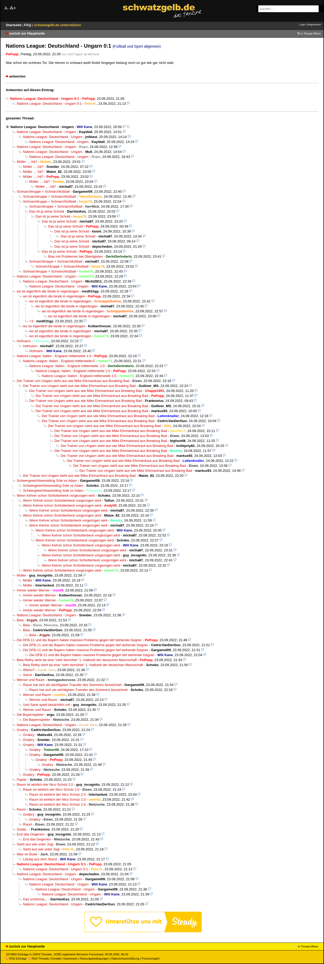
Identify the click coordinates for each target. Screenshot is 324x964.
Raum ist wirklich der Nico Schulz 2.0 (45, 784)
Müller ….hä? (27, 162)
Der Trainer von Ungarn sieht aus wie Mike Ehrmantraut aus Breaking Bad (73, 381)
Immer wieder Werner (33, 590)
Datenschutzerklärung (125, 958)
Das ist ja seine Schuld (46, 211)
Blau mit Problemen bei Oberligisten (75, 256)
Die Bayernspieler (30, 715)
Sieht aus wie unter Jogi (35, 844)
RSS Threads (38, 958)
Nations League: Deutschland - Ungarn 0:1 (49, 104)
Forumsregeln (150, 958)
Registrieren (314, 24)
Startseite (14, 25)
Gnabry (22, 730)
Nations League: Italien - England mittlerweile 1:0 (54, 356)
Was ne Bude (27, 854)
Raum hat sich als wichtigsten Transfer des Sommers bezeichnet (72, 685)
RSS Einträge (16, 958)
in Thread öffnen (310, 33)
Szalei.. (22, 829)
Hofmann (24, 341)
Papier (22, 780)
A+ (13, 8)
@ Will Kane (91, 54)
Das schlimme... (35, 899)
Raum (21, 809)
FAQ (28, 25)
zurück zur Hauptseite (27, 33)
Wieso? (28, 670)
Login (302, 24)
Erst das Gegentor (31, 834)
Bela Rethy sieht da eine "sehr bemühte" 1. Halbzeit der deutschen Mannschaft (77, 660)
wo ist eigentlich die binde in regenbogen (48, 291)
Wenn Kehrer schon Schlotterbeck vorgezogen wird (56, 495)
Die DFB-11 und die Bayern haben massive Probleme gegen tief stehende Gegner (79, 640)
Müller (21, 575)
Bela (20, 620)
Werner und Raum (31, 680)
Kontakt (56, 958)
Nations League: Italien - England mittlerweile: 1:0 (67, 366)
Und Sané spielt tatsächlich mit (46, 705)
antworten (17, 76)
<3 (31, 321)
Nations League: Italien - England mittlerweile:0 (59, 361)
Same (27, 675)
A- (6, 8)
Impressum (70, 958)
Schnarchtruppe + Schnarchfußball (43, 191)
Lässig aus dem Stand (40, 859)
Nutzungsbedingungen (94, 958)
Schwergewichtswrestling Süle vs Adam (47, 481)
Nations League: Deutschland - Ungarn (42, 127)
